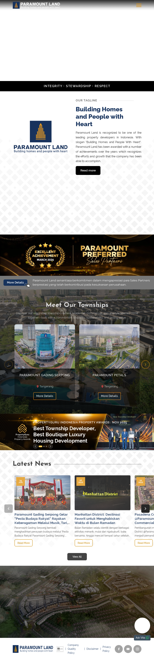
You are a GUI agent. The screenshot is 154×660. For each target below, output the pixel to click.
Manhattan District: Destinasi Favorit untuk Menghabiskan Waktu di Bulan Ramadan (97, 530)
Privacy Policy (107, 649)
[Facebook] (119, 649)
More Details (44, 407)
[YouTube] (128, 649)
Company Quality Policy (73, 649)
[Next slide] (145, 376)
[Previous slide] (8, 376)
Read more (88, 170)
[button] (40, 446)
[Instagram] (137, 649)
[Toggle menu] (138, 5)
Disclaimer (93, 648)
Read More (23, 554)
